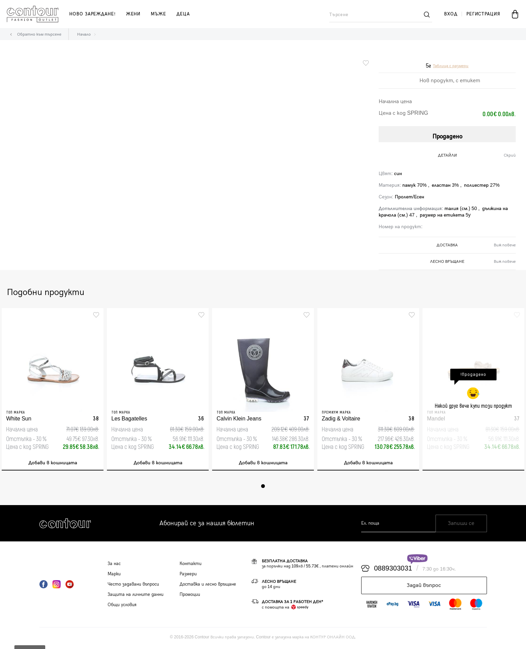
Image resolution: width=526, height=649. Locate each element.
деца (183, 14)
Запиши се (461, 525)
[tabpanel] (52, 390)
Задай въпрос (424, 587)
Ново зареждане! (92, 14)
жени (133, 14)
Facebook (43, 585)
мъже (158, 14)
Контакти (190, 565)
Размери (188, 575)
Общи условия (122, 606)
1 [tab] (263, 488)
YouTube (69, 585)
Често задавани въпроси (133, 586)
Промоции (190, 596)
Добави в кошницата (52, 463)
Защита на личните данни (135, 596)
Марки (114, 575)
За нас (114, 565)
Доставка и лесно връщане (208, 586)
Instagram (56, 585)
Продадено (447, 134)
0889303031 (393, 570)
